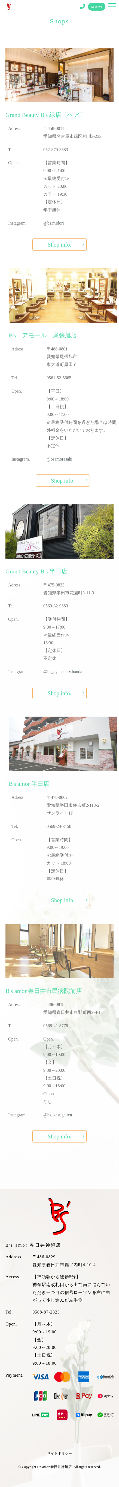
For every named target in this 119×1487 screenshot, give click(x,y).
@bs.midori (53, 230)
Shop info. (59, 252)
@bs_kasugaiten (57, 1122)
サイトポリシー (59, 1453)
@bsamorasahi (59, 466)
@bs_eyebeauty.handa (62, 679)
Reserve (97, 6)
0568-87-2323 (46, 1312)
